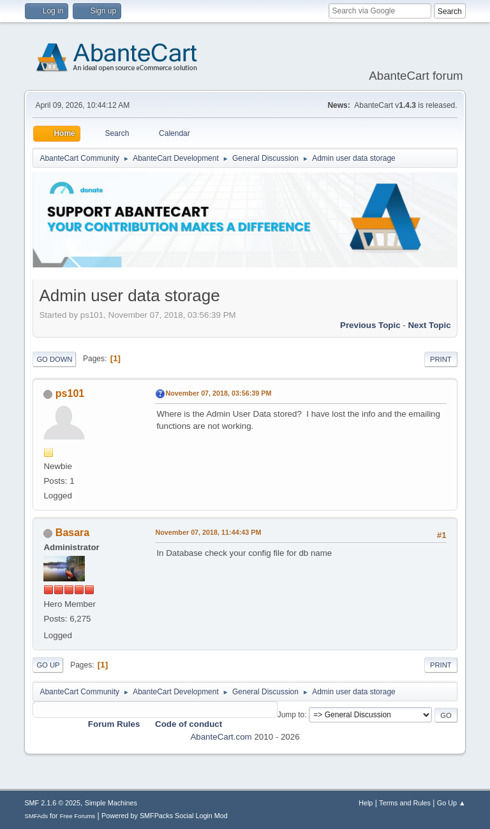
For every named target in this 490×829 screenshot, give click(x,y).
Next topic (429, 325)
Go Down (54, 359)
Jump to (291, 714)
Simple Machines (111, 803)
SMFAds (36, 815)
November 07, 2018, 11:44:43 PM (208, 532)
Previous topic (370, 325)
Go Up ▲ (451, 803)
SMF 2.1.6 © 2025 (52, 803)
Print (441, 359)
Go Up (47, 665)
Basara (72, 532)
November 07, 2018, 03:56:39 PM (218, 393)
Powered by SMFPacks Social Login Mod (164, 815)
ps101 (70, 393)
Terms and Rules (405, 803)
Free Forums (78, 815)
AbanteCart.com (220, 737)
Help (366, 803)
